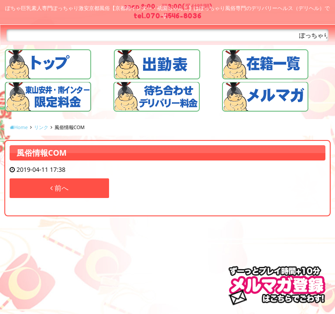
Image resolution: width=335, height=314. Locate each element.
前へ (59, 188)
